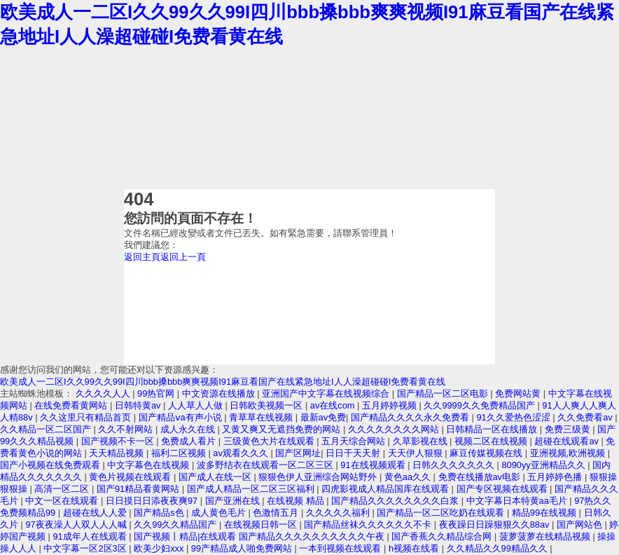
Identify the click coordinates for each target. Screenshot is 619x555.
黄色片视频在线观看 (131, 477)
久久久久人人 (104, 393)
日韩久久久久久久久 (454, 465)
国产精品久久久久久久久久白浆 (396, 500)
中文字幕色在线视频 (149, 465)
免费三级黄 (569, 429)
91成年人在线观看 (91, 536)
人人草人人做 (196, 405)
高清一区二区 (63, 489)
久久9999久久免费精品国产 (480, 405)
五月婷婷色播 (556, 477)
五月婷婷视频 (390, 405)
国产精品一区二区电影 (444, 393)
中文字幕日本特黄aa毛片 (518, 500)
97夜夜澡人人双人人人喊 (77, 524)
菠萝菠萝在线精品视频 (546, 536)
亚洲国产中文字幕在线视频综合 (327, 393)
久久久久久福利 (339, 512)
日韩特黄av (139, 405)
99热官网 (157, 393)
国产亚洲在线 (234, 500)
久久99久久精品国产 (176, 524)
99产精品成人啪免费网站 (243, 548)
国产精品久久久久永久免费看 (411, 417)
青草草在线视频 (262, 417)
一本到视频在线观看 (341, 548)
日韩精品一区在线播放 (493, 429)
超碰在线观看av (567, 441)
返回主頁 (142, 257)
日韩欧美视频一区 (267, 405)
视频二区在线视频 (492, 441)
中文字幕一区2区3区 (86, 548)
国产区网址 (298, 453)
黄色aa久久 (408, 477)
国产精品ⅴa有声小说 (182, 417)
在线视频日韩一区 (262, 524)
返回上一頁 (183, 257)
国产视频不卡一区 (119, 441)
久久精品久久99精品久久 (498, 548)
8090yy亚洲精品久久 (545, 465)
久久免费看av (586, 417)
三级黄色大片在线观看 (270, 441)
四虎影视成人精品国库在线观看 (386, 489)
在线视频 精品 (296, 500)
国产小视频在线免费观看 (51, 465)
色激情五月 (277, 512)
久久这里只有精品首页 (87, 417)
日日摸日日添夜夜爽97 (153, 500)
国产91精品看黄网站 (139, 489)
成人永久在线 (189, 429)
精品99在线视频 (545, 512)
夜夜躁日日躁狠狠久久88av (495, 524)
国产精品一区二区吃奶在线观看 (442, 512)
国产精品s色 (160, 512)
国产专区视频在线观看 (503, 489)
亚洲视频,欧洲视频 (569, 453)
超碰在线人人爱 (96, 512)
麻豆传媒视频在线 (487, 453)
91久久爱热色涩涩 (514, 417)
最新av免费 (323, 417)
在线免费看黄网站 (72, 405)
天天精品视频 (117, 453)
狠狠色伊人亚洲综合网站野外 (319, 477)
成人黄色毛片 (220, 512)
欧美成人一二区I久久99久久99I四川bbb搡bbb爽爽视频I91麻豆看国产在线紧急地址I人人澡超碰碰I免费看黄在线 (222, 381)
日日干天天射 (354, 453)
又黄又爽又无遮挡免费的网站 (282, 429)
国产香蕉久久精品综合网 (442, 536)
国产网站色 (581, 524)
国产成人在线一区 (216, 477)
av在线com (333, 405)
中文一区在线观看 (63, 500)
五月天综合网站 (354, 441)
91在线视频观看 (374, 465)
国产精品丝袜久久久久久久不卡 (369, 524)
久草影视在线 (421, 441)
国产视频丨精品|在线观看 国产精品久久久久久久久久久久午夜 (260, 536)
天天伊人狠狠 (416, 453)
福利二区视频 (180, 453)
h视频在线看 (415, 548)
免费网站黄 (519, 393)
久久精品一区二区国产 (47, 429)
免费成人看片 (189, 441)
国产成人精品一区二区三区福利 (252, 489)
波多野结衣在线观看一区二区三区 (266, 465)
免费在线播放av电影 (480, 477)
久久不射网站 (126, 429)
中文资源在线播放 (220, 393)
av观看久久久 (241, 453)
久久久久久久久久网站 (395, 429)
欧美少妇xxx (160, 548)
